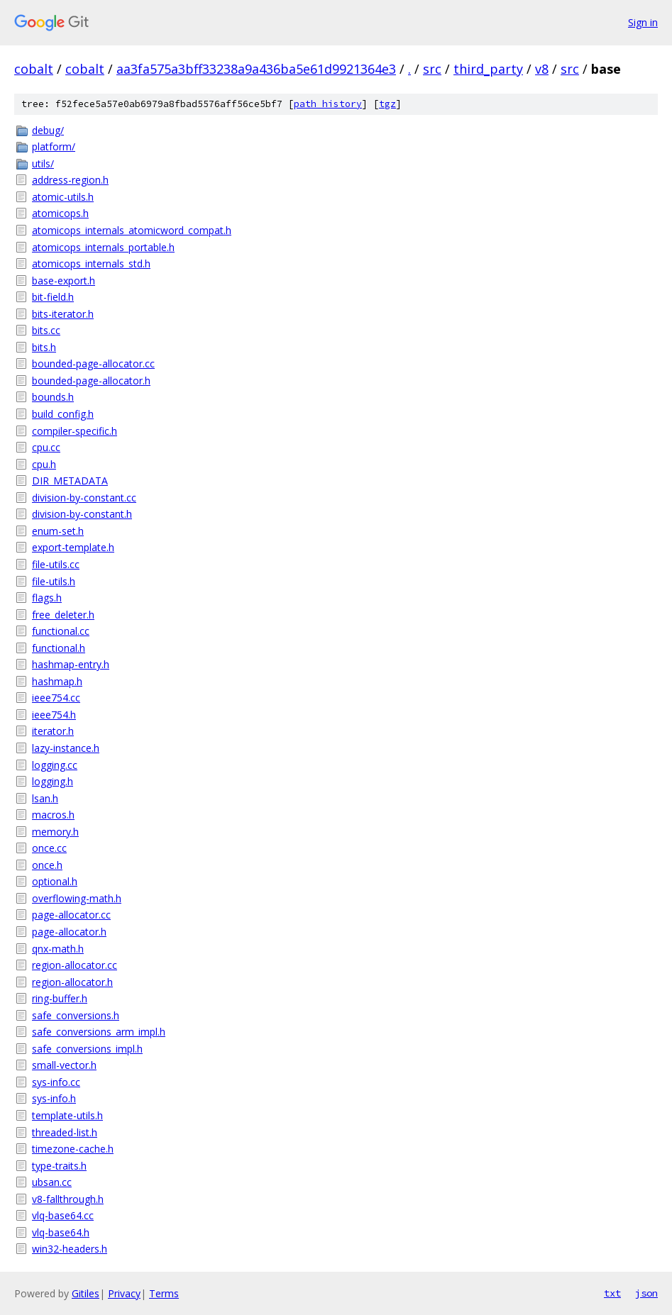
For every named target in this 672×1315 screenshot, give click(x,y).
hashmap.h (57, 681)
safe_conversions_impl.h (87, 1048)
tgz (387, 104)
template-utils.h (67, 1115)
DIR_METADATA (70, 480)
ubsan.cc (52, 1182)
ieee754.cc (56, 697)
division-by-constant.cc (84, 497)
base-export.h (63, 280)
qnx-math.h (58, 948)
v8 (542, 68)
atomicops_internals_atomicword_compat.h (131, 230)
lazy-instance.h (65, 748)
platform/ (53, 146)
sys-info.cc (56, 1082)
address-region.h (70, 180)
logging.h (52, 781)
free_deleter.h (63, 614)
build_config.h (63, 414)
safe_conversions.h (75, 1015)
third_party (488, 68)
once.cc (49, 848)
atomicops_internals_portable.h (103, 247)
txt (612, 1293)
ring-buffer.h (59, 998)
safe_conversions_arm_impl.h (98, 1031)
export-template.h (73, 547)
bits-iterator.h (63, 314)
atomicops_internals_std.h (91, 263)
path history (328, 104)
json (646, 1293)
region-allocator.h (72, 982)
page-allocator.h (69, 931)
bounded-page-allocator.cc (93, 363)
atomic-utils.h (63, 197)
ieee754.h (54, 714)
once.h (47, 865)
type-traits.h (59, 1165)
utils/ (43, 163)
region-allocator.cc (74, 965)
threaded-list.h (64, 1132)
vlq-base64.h (60, 1232)
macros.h (53, 814)
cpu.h (44, 464)
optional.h (54, 881)
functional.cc (60, 631)
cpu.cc (46, 447)
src (432, 68)
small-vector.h (64, 1065)
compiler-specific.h (74, 431)
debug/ (48, 130)
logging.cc (54, 765)
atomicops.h (60, 213)
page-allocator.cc (71, 914)
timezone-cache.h (73, 1148)
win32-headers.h (69, 1248)
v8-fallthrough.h (68, 1199)
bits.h (44, 347)
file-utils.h (53, 581)
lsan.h (45, 798)
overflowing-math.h (76, 898)
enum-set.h (58, 531)
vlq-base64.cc (63, 1215)
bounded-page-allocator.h (91, 380)
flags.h (47, 597)
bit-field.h (53, 297)
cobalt (33, 68)
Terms (164, 1293)
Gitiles (85, 1293)
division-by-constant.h (82, 514)
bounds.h (53, 397)
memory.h (55, 831)
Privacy (124, 1293)
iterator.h (53, 731)
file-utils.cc (55, 564)
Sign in (643, 22)
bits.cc (46, 330)
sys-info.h (54, 1098)
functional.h (58, 648)
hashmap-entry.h (70, 664)
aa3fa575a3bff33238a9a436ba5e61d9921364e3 (256, 68)
